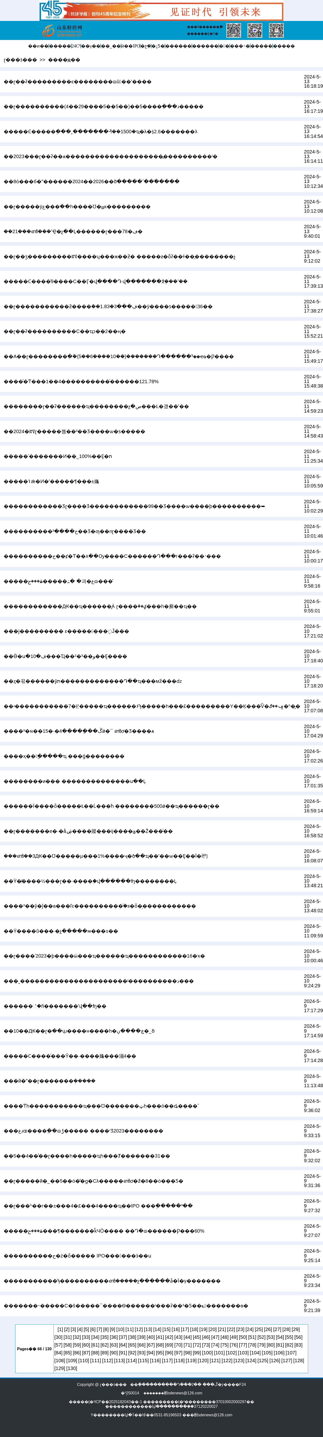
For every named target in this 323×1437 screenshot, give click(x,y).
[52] (261, 1337)
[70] (178, 1345)
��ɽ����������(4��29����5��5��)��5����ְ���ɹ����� (104, 106)
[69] (169, 1345)
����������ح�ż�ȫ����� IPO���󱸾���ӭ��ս (77, 1255)
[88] (95, 1352)
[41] (160, 1337)
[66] (141, 1345)
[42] (169, 1337)
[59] (77, 1345)
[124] (251, 1360)
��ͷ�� (38, 46)
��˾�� (111, 46)
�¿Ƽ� (158, 46)
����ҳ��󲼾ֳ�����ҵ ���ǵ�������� (64, 756)
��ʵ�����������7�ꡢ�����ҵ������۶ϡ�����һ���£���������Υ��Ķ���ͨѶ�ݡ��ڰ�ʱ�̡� (152, 706)
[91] (123, 1352)
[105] (267, 1352)
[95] (160, 1352)
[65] (132, 1345)
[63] (114, 1345)
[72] (197, 1345)
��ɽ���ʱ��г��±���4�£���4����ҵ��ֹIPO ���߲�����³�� (98, 1206)
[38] (132, 1337)
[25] (259, 1329)
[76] (234, 1345)
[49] (234, 1337)
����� (60, 46)
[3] (73, 1329)
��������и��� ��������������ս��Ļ (75, 781)
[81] (280, 1345)
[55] (289, 1337)
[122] (227, 1360)
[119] (191, 1360)
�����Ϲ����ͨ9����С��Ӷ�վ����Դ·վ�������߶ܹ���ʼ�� (96, 281)
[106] (279, 1352)
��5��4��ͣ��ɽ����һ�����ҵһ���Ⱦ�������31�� (87, 1156)
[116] (155, 1360)
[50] (243, 1337)
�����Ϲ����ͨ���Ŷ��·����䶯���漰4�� (70, 1056)
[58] (67, 1345)
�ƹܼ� (145, 46)
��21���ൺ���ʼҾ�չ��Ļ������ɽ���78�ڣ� (73, 231)
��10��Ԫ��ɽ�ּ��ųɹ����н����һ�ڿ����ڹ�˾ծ (79, 1031)
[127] (286, 1360)
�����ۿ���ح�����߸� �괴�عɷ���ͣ (58, 581)
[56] (298, 1337)
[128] (298, 1360)
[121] (215, 1360)
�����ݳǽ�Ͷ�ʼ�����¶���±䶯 (51, 481)
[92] (132, 1352)
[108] (59, 1360)
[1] (60, 1329)
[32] (77, 1337)
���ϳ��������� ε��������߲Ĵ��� (66, 631)
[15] (166, 1329)
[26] (268, 1329)
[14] (157, 1329)
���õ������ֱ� (205, 27)
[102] (231, 1352)
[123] (239, 1360)
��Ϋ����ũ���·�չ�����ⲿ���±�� (61, 931)
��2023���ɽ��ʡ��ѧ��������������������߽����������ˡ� (111, 156)
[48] (224, 1337)
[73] (206, 1345)
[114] (131, 1360)
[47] (215, 1337)
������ (178, 46)
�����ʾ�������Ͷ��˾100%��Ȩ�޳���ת (58, 456)
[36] (114, 1337)
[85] (67, 1352)
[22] (231, 1329)
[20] (212, 1329)
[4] (80, 1329)
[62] (105, 1345)
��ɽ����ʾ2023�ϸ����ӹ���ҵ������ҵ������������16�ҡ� (104, 956)
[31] (67, 1337)
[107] (291, 1352)
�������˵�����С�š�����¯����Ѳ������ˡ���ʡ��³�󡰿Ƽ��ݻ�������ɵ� (126, 1305)
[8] (106, 1329)
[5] (86, 1329)
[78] (252, 1345)
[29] (296, 1329)
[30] (58, 1337)
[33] (86, 1337)
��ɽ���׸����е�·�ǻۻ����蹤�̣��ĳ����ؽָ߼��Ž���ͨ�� (88, 831)
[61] (95, 1345)
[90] (114, 1352)
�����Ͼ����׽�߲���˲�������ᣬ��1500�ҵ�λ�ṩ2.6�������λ (100, 131)
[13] (148, 1329)
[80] (271, 1345)
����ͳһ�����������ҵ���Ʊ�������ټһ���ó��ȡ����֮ (101, 1106)
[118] (179, 1360)
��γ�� (91, 46)
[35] (105, 1337)
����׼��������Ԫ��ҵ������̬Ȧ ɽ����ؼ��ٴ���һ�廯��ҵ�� (100, 606)
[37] (123, 1337)
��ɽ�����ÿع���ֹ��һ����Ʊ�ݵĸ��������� (77, 206)
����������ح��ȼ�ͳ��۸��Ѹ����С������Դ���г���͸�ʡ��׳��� (112, 556)
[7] (99, 1329)
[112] (107, 1360)
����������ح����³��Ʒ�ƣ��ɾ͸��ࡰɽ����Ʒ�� (75, 531)
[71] (188, 1345)
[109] (71, 1360)
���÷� (240, 46)
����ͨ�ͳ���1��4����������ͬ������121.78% (81, 381)
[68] (160, 1345)
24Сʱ (76, 46)
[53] (271, 1337)
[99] (197, 1352)
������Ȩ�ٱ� (202, 34)
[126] (274, 1360)
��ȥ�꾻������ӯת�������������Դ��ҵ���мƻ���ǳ (93, 681)
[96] (169, 1352)
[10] (120, 1329)
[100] (207, 1352)
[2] (67, 1329)
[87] (86, 1352)
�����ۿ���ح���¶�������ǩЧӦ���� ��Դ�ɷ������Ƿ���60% (104, 1231)
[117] (167, 1360)
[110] (83, 1360)
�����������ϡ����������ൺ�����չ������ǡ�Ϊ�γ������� (112, 1281)
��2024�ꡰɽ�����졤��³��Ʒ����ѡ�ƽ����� (74, 431)
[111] (95, 1360)
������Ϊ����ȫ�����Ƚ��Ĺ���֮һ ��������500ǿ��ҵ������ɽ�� (111, 806)
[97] (178, 1352)
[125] (262, 1360)
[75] (224, 1345)
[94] (151, 1352)
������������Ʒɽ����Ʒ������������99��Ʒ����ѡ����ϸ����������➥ (134, 506)
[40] (151, 1337)
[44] (188, 1337)
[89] (105, 1352)
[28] (286, 1329)
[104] (255, 1352)
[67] (151, 1345)
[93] (141, 1352)
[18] (194, 1329)
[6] (92, 1329)
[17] (185, 1329)
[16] (176, 1329)
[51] (252, 1337)
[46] (206, 1337)
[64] (123, 1345)
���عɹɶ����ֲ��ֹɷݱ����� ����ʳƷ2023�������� (83, 1130)
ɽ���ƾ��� (20, 59)
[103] (243, 1352)
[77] (243, 1345)
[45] (197, 1337)
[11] (129, 1329)
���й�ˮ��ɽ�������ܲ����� (49, 1081)
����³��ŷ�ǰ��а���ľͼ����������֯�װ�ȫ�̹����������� (100, 906)
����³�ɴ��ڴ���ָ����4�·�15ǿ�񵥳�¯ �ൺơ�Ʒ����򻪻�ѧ (79, 731)
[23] (240, 1329)
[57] (58, 1345)
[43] (178, 1337)
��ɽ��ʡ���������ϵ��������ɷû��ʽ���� (77, 81)
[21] (222, 1329)
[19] (203, 1329)
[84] (58, 1352)
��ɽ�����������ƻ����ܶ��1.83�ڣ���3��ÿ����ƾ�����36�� (108, 306)
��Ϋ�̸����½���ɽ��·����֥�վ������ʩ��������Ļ (90, 881)
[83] (298, 1345)
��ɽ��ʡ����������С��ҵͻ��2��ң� (65, 331)
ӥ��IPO (130, 46)
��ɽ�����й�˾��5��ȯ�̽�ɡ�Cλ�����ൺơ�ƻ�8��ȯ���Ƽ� (93, 1181)
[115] (143, 1360)
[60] (86, 1345)
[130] (71, 1368)
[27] (277, 1329)
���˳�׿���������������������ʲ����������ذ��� (99, 981)
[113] (119, 1360)
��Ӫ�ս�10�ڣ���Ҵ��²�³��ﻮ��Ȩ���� (65, 656)
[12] (139, 1329)
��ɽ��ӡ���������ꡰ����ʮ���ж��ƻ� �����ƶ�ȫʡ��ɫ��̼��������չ (120, 256)
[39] (141, 1337)
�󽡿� (224, 46)
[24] (250, 1329)
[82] (289, 1345)
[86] (77, 1352)
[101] (219, 1352)
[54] (280, 1337)
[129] (59, 1368)
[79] (261, 1345)
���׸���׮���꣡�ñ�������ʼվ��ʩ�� (55, 1006)
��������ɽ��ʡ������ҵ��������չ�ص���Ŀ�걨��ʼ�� (96, 406)
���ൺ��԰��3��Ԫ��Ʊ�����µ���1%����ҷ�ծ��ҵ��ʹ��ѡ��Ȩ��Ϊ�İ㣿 (106, 856)
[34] (95, 1337)
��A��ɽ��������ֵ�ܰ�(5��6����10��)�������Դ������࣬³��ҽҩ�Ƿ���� (119, 356)
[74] (215, 1345)
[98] (188, 1352)
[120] (203, 1360)
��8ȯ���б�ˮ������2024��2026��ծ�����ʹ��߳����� (92, 181)
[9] (112, 1329)
